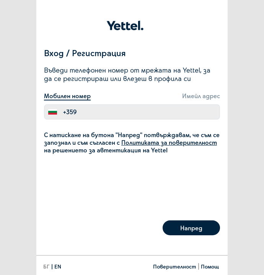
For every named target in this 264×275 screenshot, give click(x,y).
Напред (191, 227)
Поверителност (174, 266)
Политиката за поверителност (169, 142)
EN (57, 266)
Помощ (210, 266)
